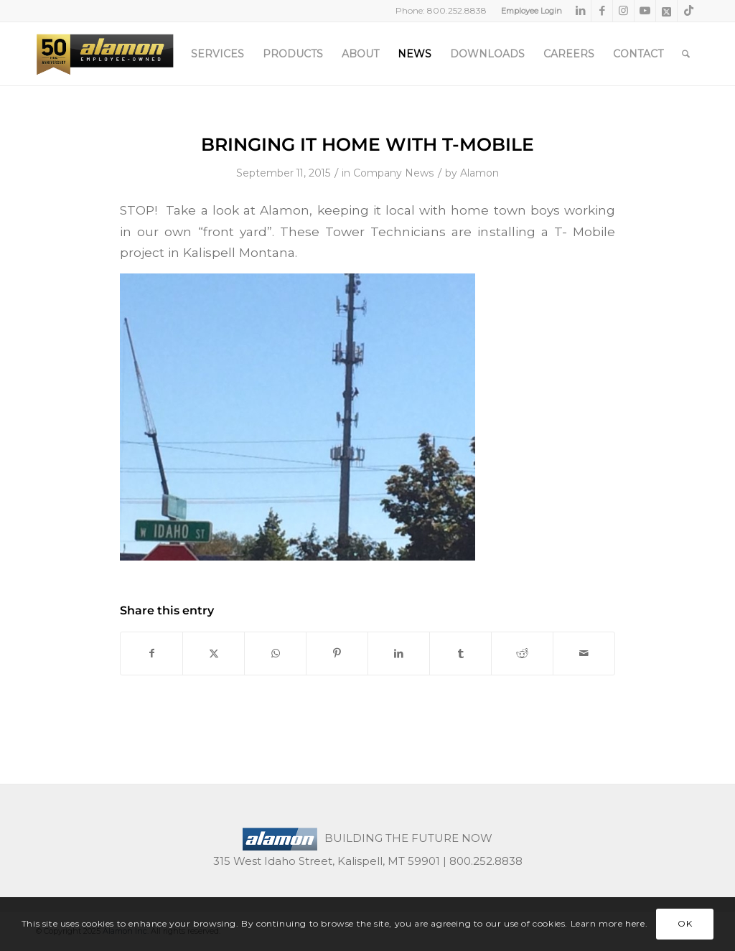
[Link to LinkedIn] (580, 11)
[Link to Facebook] (601, 11)
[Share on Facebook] (151, 653)
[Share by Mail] (583, 653)
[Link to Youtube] (645, 11)
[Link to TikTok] (688, 11)
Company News (393, 173)
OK (685, 923)
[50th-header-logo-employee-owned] (105, 53)
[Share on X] (213, 653)
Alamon (479, 173)
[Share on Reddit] (522, 653)
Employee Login (531, 11)
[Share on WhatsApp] (275, 653)
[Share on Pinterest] (337, 653)
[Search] (686, 53)
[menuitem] (528, 10)
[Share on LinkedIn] (398, 653)
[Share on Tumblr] (460, 653)
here (635, 923)
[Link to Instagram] (623, 11)
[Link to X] (666, 11)
